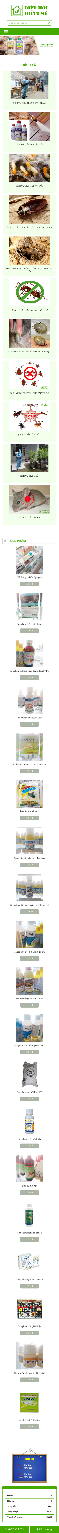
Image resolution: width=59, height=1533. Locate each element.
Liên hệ (29, 584)
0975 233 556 (15, 1529)
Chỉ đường (44, 1529)
